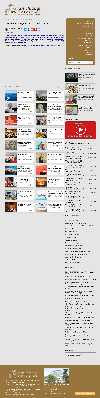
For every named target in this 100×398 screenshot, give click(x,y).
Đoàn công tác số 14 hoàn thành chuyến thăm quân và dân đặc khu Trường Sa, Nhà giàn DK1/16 (24, 93)
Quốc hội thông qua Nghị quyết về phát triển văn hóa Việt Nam (24, 130)
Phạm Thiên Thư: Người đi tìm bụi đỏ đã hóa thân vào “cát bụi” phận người (79, 283)
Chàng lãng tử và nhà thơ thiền (75, 301)
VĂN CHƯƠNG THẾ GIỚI (86, 45)
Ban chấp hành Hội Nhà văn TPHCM (76, 223)
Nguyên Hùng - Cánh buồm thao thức (76, 254)
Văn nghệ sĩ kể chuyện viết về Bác (55, 130)
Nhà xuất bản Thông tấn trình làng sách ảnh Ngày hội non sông (23, 118)
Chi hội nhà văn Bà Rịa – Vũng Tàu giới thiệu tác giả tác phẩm (24, 155)
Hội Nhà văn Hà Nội (71, 231)
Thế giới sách (88, 43)
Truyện (90, 28)
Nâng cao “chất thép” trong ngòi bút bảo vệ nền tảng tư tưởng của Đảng (55, 167)
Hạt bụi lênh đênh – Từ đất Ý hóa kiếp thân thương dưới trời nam (86, 96)
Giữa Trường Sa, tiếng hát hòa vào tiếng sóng (79, 304)
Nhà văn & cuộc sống (71, 243)
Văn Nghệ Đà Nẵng (71, 237)
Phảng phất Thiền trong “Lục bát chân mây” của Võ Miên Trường (86, 107)
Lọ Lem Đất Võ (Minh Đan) (73, 248)
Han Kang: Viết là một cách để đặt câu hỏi (86, 75)
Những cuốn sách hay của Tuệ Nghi (76, 332)
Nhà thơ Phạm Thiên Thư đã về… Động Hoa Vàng (54, 105)
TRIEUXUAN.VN (70, 260)
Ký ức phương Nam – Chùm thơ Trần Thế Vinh (79, 295)
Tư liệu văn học (88, 52)
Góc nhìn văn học (87, 47)
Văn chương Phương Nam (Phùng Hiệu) (77, 251)
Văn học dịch (89, 54)
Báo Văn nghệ (69, 229)
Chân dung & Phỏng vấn (85, 38)
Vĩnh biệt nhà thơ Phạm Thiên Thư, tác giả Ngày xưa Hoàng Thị (23, 105)
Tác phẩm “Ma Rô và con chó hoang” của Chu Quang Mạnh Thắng (24, 205)
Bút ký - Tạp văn (88, 26)
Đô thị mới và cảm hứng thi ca (24, 192)
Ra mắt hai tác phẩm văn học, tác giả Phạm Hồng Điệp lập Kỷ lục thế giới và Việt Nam (55, 118)
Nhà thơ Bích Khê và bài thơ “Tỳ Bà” (76, 298)
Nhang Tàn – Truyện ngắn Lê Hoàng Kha (77, 276)
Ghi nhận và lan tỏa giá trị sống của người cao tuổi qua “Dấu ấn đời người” (24, 167)
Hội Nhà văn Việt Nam (72, 220)
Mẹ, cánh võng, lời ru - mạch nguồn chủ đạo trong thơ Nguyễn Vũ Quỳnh (78, 292)
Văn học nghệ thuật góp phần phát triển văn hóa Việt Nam (54, 93)
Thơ (91, 31)
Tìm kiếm (70, 58)
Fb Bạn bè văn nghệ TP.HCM (74, 246)
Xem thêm (61, 86)
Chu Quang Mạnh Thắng (72, 262)
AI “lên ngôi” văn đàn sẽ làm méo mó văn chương (80, 317)
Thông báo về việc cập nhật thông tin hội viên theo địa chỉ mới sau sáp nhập (55, 192)
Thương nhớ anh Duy (84, 85)
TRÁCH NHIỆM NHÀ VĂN (86, 50)
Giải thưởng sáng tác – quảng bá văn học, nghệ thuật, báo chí (54, 180)
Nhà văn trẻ (89, 40)
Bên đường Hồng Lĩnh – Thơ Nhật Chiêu (77, 320)
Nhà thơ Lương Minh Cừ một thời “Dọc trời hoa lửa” (24, 143)
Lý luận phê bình (87, 33)
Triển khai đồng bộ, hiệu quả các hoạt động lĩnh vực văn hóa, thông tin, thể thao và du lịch (24, 180)
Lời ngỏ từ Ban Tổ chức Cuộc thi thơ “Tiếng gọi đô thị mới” (55, 205)
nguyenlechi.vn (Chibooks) (73, 257)
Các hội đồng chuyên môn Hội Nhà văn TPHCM (79, 226)
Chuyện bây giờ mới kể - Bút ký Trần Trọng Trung (80, 279)
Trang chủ (89, 21)
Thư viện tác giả (87, 35)
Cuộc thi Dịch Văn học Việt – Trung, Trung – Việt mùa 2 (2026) (55, 143)
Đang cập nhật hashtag (73, 355)
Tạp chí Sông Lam (71, 240)
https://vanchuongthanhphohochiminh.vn (54, 393)
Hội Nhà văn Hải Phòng (72, 234)
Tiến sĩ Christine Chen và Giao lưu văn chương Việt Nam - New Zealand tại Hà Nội (55, 155)
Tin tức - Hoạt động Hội (11, 19)
